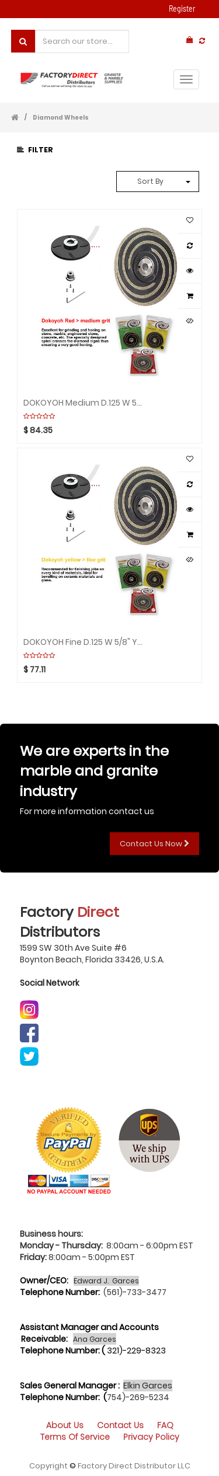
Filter (35, 150)
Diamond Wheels (61, 117)
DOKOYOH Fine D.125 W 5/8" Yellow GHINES (83, 641)
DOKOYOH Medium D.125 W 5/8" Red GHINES (83, 402)
